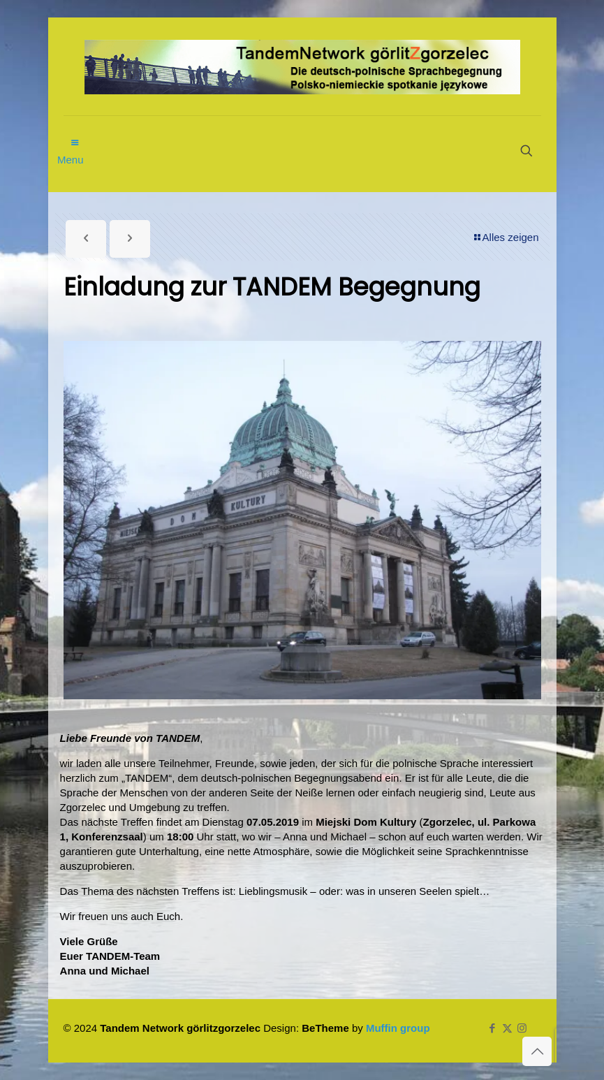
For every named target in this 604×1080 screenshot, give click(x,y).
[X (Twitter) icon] (507, 1028)
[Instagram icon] (522, 1028)
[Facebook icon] (492, 1028)
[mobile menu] (75, 135)
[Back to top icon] (537, 1051)
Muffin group (398, 1028)
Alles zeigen (505, 237)
